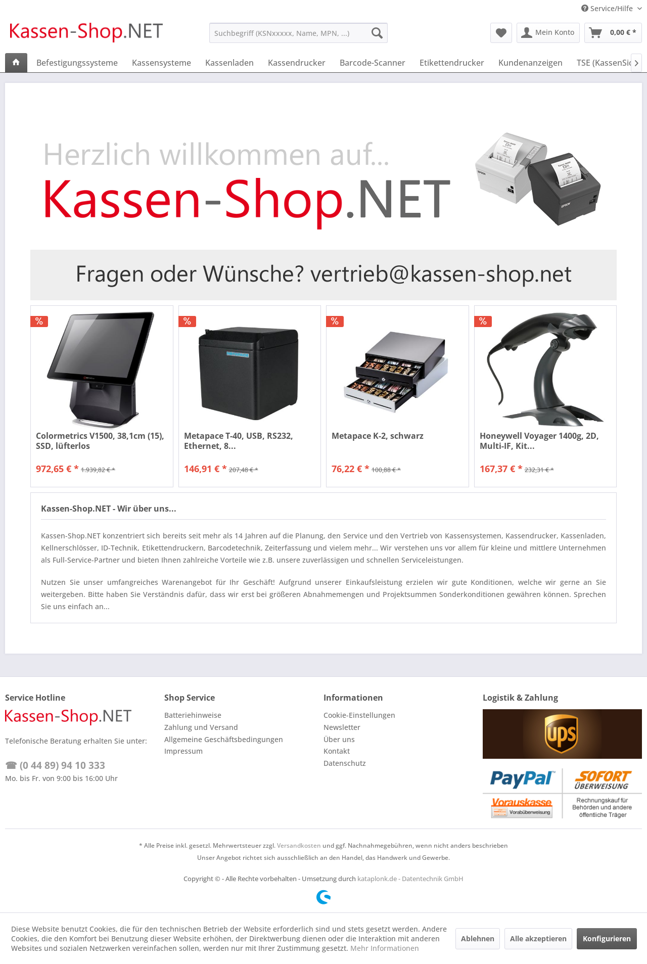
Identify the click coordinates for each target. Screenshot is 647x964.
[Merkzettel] (501, 33)
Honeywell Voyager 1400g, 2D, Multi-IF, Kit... (539, 441)
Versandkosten (299, 845)
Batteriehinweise (192, 715)
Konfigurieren (607, 938)
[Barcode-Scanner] (372, 62)
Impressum (183, 751)
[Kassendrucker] (297, 62)
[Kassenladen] (229, 62)
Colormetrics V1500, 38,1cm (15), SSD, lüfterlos (100, 441)
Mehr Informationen (384, 948)
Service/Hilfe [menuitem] (608, 8)
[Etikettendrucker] (451, 62)
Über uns (339, 739)
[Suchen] (377, 33)
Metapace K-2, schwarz (378, 436)
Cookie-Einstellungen (359, 715)
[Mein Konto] (548, 33)
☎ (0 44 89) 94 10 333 (55, 765)
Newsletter (342, 727)
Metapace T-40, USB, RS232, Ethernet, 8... (238, 441)
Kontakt (337, 751)
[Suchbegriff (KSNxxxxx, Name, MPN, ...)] (298, 33)
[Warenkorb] (613, 33)
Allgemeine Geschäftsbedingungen (223, 739)
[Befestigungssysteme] (77, 62)
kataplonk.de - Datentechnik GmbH (410, 878)
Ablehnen (477, 938)
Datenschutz (345, 763)
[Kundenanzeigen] (530, 62)
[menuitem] (298, 33)
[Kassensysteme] (161, 62)
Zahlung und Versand (201, 727)
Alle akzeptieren (538, 938)
